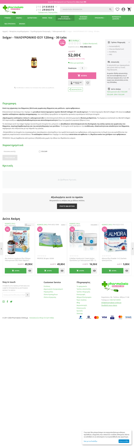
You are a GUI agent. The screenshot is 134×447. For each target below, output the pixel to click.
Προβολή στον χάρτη (109, 305)
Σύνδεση (47, 286)
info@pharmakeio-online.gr (111, 302)
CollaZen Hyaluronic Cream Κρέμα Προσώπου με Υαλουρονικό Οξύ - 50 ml (82, 259)
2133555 (45, 6)
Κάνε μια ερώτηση (75, 63)
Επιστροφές (81, 294)
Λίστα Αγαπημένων (51, 294)
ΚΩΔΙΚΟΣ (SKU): (73, 47)
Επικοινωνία (81, 308)
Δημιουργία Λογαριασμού (53, 289)
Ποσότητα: (72, 68)
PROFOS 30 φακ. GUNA (45, 258)
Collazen (94, 225)
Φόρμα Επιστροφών (84, 297)
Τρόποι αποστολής (84, 289)
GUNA (63, 225)
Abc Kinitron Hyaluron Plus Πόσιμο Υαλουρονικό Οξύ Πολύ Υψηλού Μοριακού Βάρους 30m (17, 259)
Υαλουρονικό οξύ (113, 92)
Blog (78, 302)
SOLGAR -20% (112, 94)
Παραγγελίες (48, 292)
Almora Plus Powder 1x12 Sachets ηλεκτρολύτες (114, 259)
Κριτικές (80, 311)
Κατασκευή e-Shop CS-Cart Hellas (41, 318)
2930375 (45, 9)
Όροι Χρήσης (81, 300)
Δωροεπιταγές (82, 305)
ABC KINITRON (28, 224)
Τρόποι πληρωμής (83, 292)
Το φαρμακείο (82, 286)
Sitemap (80, 313)
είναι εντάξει (123, 441)
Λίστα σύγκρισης (50, 297)
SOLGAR (124, 92)
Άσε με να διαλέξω (90, 441)
